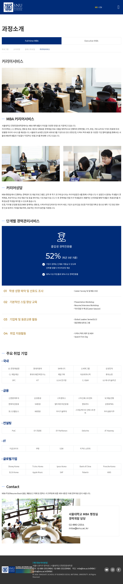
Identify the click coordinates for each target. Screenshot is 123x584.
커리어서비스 (45, 49)
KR (96, 7)
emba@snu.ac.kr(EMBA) (42, 571)
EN (100, 7)
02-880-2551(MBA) (45, 568)
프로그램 (5, 49)
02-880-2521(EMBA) (62, 568)
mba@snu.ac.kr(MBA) (86, 568)
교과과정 (16, 49)
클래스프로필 (30, 49)
